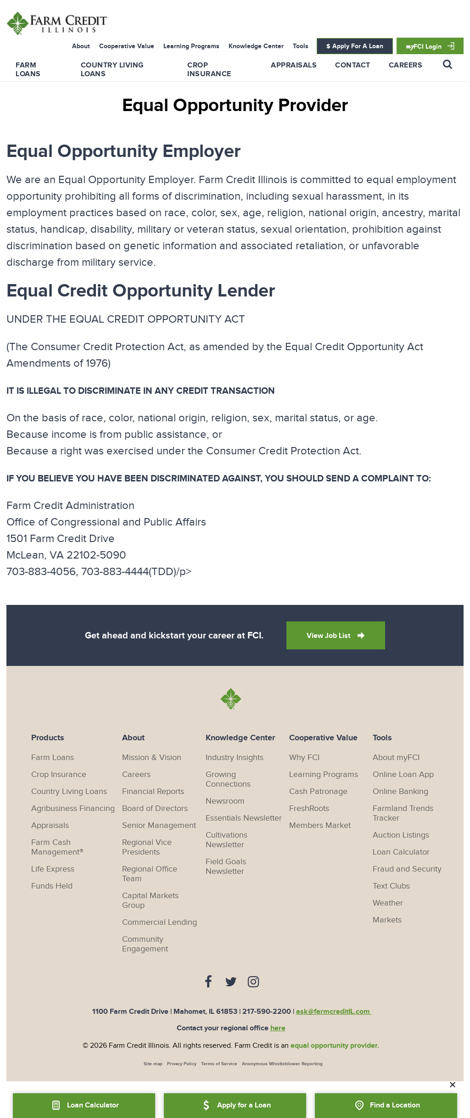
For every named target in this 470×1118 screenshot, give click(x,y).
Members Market (320, 825)
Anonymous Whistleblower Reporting (282, 1064)
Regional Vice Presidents (147, 847)
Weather (388, 903)
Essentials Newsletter (244, 818)
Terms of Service (219, 1064)
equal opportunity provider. (335, 1045)
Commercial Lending (159, 922)
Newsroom (225, 801)
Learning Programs (191, 46)
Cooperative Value (126, 46)
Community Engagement (145, 944)
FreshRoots (309, 808)
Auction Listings (401, 835)
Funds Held (52, 886)
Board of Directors (155, 808)
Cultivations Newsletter (226, 840)
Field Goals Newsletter (226, 866)
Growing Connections (228, 779)
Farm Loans (28, 69)
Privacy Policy (181, 1064)
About (81, 46)
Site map (153, 1064)
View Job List (329, 636)
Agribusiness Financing (73, 808)
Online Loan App (403, 774)
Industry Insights (234, 757)
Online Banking (400, 791)
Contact (352, 65)
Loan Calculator (401, 852)
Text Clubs (391, 886)
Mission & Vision (151, 757)
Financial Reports (153, 791)
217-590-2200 (266, 1011)
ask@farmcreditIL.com (334, 1011)
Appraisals (294, 65)
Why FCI (304, 757)
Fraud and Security (407, 869)
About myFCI (396, 757)
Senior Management (159, 825)
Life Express (52, 869)
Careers (406, 65)
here (277, 1028)
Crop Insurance (209, 69)
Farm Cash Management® (57, 847)
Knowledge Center (256, 46)
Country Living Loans (69, 791)
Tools (300, 46)
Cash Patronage (318, 791)
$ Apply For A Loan (354, 46)
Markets (387, 920)
